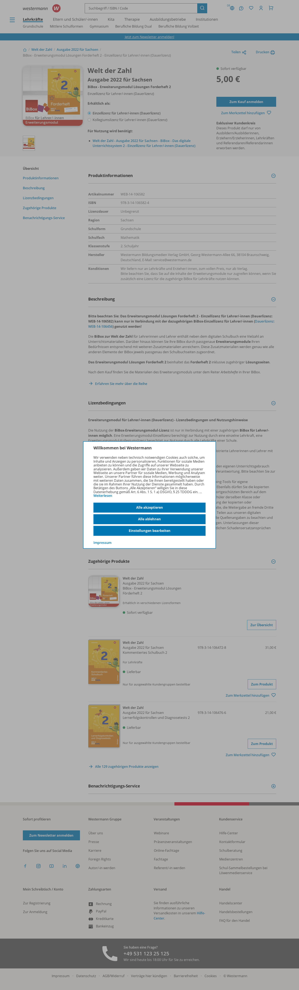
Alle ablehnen (149, 519)
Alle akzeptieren (149, 507)
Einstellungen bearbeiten (149, 530)
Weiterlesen (102, 495)
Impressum (102, 542)
